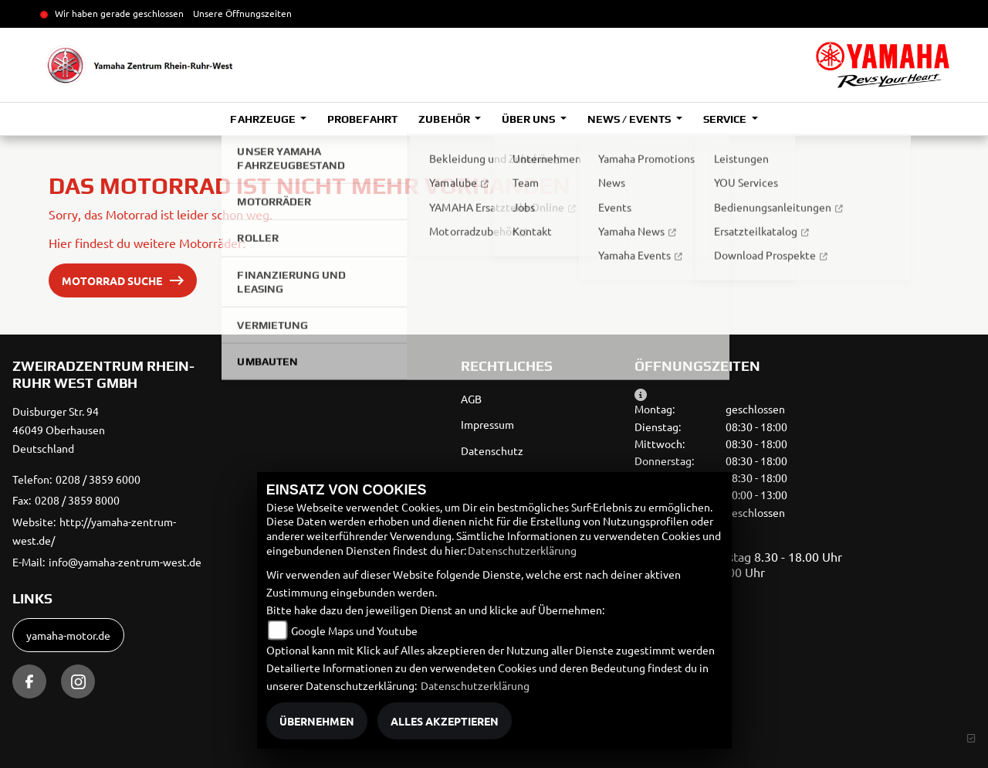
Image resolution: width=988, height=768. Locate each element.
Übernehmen (316, 721)
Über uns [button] (529, 119)
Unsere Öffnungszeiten (242, 13)
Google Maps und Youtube (354, 630)
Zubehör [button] (445, 119)
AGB (471, 399)
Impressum (487, 424)
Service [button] (726, 119)
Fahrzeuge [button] (263, 119)
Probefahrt (362, 119)
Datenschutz (492, 450)
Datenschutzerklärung (522, 550)
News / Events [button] (630, 119)
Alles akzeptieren (445, 721)
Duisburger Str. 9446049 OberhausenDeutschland (58, 429)
